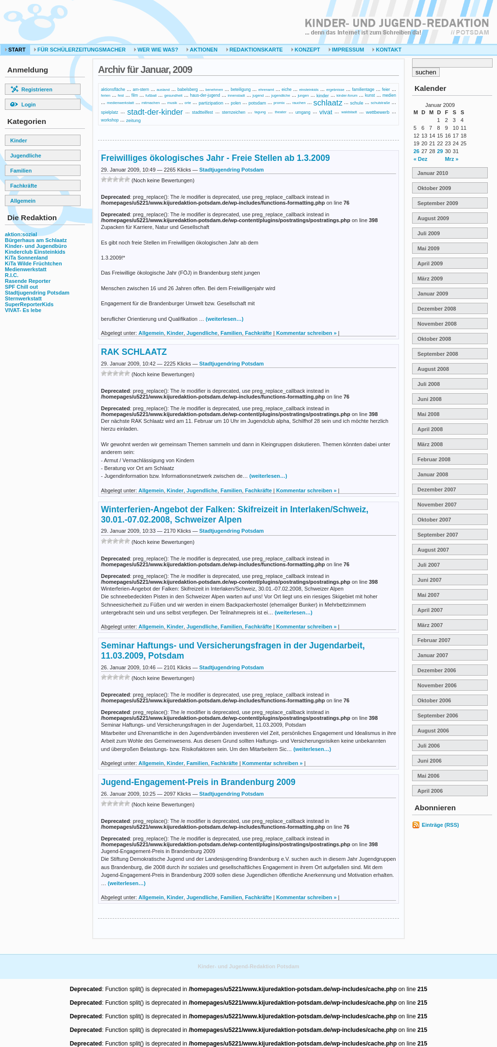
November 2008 (437, 324)
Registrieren (31, 89)
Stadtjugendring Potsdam (37, 293)
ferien (105, 95)
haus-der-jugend (205, 95)
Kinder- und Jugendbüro (36, 246)
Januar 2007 (432, 655)
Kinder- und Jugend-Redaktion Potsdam (248, 966)
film (135, 95)
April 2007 (430, 610)
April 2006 (430, 791)
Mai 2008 (428, 414)
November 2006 (437, 685)
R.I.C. (11, 275)
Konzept (305, 49)
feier (386, 89)
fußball (151, 95)
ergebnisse (335, 89)
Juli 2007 (428, 565)
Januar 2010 (432, 173)
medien (389, 95)
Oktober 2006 (434, 700)
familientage (363, 89)
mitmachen (151, 103)
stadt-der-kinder (155, 111)
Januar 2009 (432, 294)
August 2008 (433, 369)
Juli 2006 (428, 746)
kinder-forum (346, 95)
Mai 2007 (428, 595)
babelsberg (187, 89)
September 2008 (437, 354)
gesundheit (173, 95)
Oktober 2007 (434, 520)
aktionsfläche (113, 89)
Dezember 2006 (436, 670)
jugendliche (280, 95)
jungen (303, 95)
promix (279, 103)
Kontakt (386, 49)
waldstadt (349, 112)
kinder (322, 95)
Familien (21, 171)
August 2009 (433, 218)
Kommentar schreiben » (306, 333)
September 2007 (437, 535)
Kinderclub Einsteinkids (35, 252)
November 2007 (437, 504)
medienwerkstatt (120, 103)
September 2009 (437, 203)
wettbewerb (377, 112)
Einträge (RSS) (440, 825)
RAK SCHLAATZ (134, 352)
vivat (325, 112)
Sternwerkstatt (23, 298)
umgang (303, 111)
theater (280, 112)
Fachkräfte (23, 186)
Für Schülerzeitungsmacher (80, 49)
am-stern (141, 89)
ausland (163, 89)
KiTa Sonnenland (26, 258)
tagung (259, 112)
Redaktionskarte (254, 49)
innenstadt (236, 95)
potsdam (257, 102)
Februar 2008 (433, 459)
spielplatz (109, 111)
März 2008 (430, 444)
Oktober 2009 (434, 188)
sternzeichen (233, 111)
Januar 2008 (432, 474)
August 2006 (433, 730)
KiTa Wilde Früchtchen (33, 263)
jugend (258, 95)
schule (356, 102)
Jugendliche (25, 155)
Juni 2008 (429, 399)
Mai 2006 (428, 776)
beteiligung (240, 89)
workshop (109, 120)
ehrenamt (266, 89)
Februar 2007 (433, 640)
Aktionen (201, 49)
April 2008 (430, 429)
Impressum (346, 49)
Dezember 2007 (436, 489)
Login (23, 104)
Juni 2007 (429, 580)
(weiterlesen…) (225, 319)
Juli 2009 (428, 233)
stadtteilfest (202, 111)
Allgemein (22, 201)
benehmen (214, 89)
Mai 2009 (428, 248)
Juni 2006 (429, 761)
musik (172, 103)
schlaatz (327, 102)
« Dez (421, 159)
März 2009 (430, 278)
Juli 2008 (428, 384)
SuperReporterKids (29, 304)
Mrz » (452, 159)
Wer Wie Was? (156, 49)
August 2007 (433, 550)
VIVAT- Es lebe (23, 310)
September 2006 (437, 715)
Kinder (18, 140)
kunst (370, 95)
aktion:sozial (21, 234)
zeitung (133, 119)
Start (15, 49)
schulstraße (380, 103)
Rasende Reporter (27, 281)
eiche (286, 89)
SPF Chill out (21, 287)
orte (187, 103)
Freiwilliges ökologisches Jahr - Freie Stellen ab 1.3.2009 (215, 158)
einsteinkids (308, 89)
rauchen (299, 103)
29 (440, 151)
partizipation (211, 102)
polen (236, 102)
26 (416, 151)
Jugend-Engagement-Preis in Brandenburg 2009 (198, 782)
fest (121, 95)
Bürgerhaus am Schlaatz (36, 240)
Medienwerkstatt (26, 269)
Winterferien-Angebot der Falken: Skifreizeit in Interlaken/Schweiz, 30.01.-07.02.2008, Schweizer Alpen (234, 514)
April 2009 (430, 263)
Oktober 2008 (434, 339)
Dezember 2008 (436, 309)
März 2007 (430, 625)
